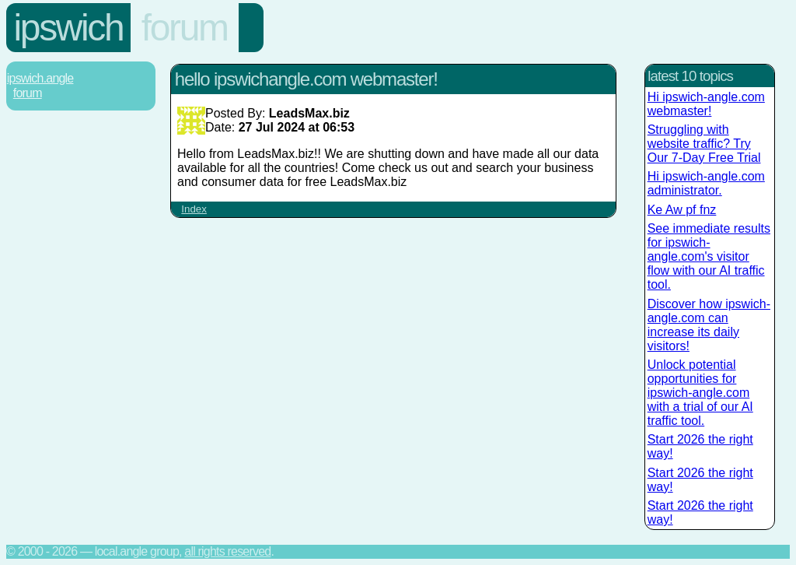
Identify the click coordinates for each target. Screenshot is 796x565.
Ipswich (69, 27)
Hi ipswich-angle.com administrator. (706, 183)
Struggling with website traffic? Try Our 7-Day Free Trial (704, 143)
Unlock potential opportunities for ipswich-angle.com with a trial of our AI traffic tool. (700, 392)
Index (194, 209)
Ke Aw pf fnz (682, 209)
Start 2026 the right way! (700, 446)
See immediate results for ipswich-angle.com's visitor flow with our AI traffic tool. (709, 256)
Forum (184, 27)
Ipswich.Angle (40, 78)
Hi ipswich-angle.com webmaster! (706, 104)
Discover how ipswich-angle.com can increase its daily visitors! (709, 325)
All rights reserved (227, 551)
